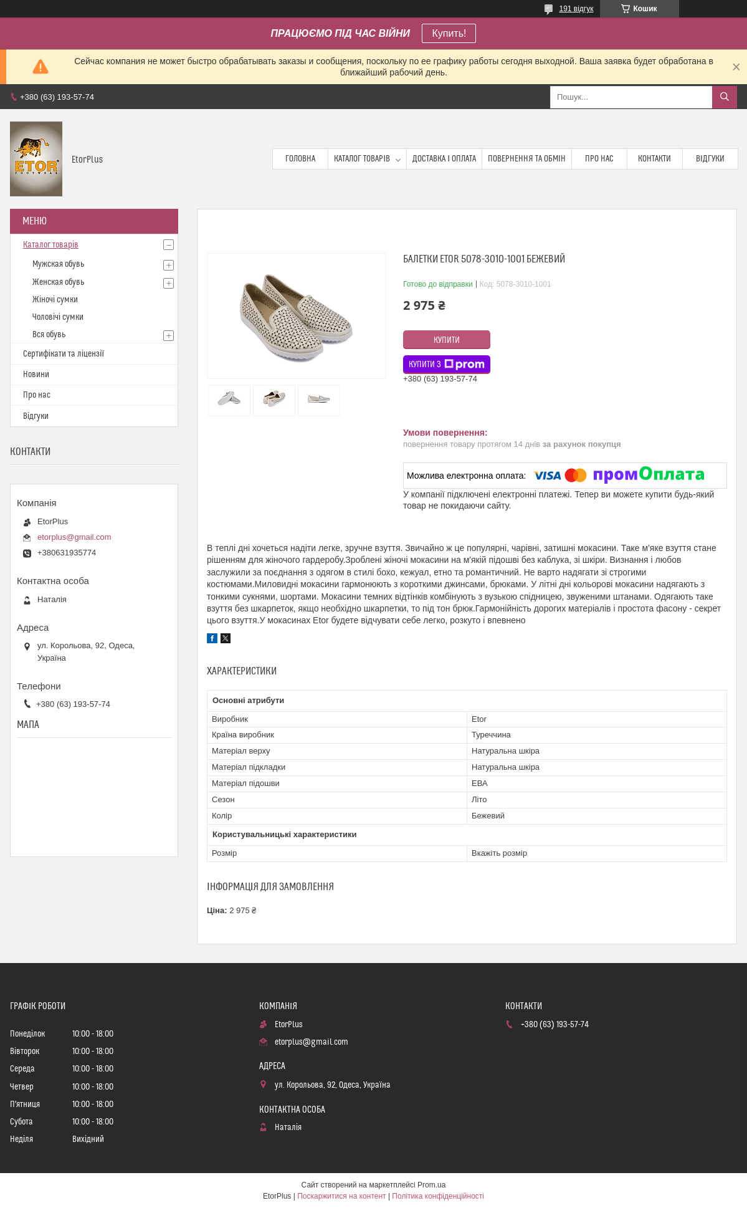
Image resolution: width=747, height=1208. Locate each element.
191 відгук (576, 8)
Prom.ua (431, 1185)
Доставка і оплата (444, 159)
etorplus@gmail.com (74, 537)
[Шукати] (724, 97)
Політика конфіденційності (438, 1196)
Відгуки (710, 159)
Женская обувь (58, 282)
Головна (300, 159)
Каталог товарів (362, 159)
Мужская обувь (58, 264)
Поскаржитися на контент (341, 1196)
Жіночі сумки (55, 300)
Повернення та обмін (527, 159)
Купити (447, 340)
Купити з (447, 364)
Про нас (599, 159)
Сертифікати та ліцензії (63, 354)
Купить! (449, 33)
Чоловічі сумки (57, 317)
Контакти (654, 159)
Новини (36, 375)
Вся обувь (48, 335)
